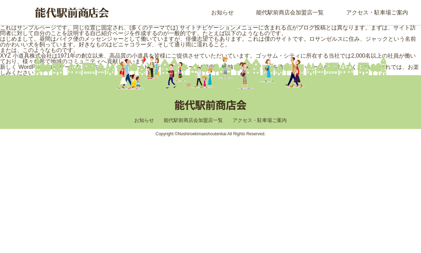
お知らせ (222, 12)
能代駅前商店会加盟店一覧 (290, 12)
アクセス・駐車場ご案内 (377, 12)
